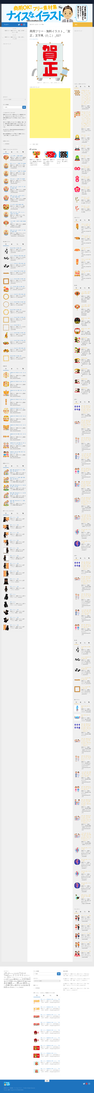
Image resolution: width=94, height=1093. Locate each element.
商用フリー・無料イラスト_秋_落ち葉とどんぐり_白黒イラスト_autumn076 (17, 251)
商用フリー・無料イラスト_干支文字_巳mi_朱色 (85, 211)
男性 (84, 407)
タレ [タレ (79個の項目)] (9, 977)
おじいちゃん (85, 440)
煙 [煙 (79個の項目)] (18, 983)
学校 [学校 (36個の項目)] (11, 981)
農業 (24, 469)
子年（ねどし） (13, 178)
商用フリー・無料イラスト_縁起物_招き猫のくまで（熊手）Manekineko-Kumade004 (85, 312)
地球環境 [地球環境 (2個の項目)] (11, 979)
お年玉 (19, 195)
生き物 (82, 897)
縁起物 (21, 155)
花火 (84, 405)
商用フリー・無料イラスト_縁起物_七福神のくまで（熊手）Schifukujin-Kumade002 (18, 226)
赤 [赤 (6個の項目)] (21, 985)
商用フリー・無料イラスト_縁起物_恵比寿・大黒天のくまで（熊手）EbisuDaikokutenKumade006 (18, 159)
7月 (82, 408)
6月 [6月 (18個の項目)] (8, 973)
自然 (20, 248)
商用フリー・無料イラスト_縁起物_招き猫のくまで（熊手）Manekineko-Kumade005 (85, 299)
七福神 (18, 155)
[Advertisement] (50, 99)
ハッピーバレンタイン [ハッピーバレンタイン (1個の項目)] (19, 977)
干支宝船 (83, 90)
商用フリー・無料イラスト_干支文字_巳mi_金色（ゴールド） (86, 202)
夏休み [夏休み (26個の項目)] (16, 979)
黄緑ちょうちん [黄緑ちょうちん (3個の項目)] (15, 987)
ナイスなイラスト (34, 39)
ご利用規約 (6, 143)
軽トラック (20, 469)
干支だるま (83, 112)
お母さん (84, 410)
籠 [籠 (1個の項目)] (27, 983)
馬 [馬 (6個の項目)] (10, 987)
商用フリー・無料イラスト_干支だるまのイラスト (86, 130)
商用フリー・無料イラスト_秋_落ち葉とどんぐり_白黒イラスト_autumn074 (17, 266)
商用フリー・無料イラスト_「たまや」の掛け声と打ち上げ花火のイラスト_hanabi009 (86, 888)
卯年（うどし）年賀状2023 (46, 999)
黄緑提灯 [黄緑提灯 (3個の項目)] (21, 987)
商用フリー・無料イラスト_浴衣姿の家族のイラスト (86, 416)
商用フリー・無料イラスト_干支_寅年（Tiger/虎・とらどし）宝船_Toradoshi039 (17, 174)
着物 (87, 405)
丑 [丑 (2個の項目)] (5, 979)
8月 (88, 408)
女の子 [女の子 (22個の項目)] (6, 981)
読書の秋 (12, 372)
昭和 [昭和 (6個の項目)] (29, 981)
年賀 (34, 144)
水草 (89, 894)
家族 (11, 471)
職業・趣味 (12, 469)
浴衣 (82, 405)
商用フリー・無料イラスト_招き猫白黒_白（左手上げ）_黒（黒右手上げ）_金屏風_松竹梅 (86, 341)
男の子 (22, 451)
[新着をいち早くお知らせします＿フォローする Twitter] (19, 25)
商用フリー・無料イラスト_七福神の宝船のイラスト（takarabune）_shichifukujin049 (18, 200)
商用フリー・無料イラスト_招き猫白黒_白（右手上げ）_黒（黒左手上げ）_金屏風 (86, 373)
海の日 (82, 706)
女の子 (11, 453)
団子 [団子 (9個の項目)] (7, 979)
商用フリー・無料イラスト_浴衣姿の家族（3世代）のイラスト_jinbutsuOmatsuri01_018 (86, 431)
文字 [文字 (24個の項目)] (22, 981)
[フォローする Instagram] (24, 25)
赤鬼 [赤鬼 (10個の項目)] (23, 985)
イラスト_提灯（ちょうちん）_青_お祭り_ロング (62, 161)
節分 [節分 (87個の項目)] (25, 983)
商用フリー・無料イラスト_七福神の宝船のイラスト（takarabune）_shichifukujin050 (18, 191)
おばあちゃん (20, 444)
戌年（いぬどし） (87, 103)
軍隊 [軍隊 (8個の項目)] (26, 985)
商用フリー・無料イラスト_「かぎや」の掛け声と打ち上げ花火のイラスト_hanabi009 (86, 535)
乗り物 (16, 469)
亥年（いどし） (84, 104)
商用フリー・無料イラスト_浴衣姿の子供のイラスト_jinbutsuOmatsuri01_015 (86, 475)
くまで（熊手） (13, 155)
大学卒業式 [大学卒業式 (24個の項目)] (26, 979)
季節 (43, 24)
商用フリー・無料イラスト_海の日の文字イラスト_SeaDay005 (86, 719)
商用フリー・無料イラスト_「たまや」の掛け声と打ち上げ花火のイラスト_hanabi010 (86, 877)
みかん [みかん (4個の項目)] (10, 975)
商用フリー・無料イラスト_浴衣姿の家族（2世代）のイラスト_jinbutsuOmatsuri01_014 (86, 491)
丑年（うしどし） (21, 212)
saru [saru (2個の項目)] (13, 973)
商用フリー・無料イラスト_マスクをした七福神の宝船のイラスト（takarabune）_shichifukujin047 (18, 235)
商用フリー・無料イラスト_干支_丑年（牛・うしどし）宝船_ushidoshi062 (17, 217)
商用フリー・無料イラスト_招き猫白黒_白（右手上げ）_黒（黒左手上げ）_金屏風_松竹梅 (86, 352)
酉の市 (18, 221)
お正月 (36, 24)
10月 (21, 372)
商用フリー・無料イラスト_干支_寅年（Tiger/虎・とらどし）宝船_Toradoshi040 (17, 167)
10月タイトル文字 (84, 224)
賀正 (37, 144)
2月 (82, 915)
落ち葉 (11, 248)
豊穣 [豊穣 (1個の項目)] (14, 985)
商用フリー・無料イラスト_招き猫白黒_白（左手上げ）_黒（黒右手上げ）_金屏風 (86, 362)
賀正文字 (32, 24)
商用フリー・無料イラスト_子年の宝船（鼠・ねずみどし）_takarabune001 (18, 182)
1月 (40, 24)
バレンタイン (85, 915)
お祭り (84, 421)
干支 (21, 163)
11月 (11, 222)
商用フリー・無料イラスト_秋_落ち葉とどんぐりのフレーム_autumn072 (17, 282)
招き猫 (86, 293)
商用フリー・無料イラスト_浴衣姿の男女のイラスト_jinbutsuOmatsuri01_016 (86, 462)
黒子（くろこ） (13, 517)
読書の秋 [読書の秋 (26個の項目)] (9, 985)
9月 (15, 372)
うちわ (82, 453)
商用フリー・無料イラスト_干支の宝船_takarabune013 (85, 107)
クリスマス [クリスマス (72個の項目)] (18, 975)
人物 (17, 442)
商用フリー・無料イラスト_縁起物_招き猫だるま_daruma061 (86, 333)
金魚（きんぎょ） (84, 894)
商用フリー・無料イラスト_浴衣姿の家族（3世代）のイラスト (86, 525)
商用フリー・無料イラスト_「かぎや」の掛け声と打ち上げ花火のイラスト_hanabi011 (86, 547)
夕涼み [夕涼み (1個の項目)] (20, 979)
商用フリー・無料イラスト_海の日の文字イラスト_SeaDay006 (86, 710)
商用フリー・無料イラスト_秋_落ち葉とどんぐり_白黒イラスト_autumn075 (17, 259)
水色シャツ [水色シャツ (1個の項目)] (14, 983)
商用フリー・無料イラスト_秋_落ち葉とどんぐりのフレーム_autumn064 (17, 320)
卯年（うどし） (54, 999)
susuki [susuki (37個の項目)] (16, 973)
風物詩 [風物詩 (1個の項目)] (8, 987)
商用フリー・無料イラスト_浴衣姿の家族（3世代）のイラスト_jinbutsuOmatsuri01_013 (86, 509)
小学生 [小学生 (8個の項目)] (15, 981)
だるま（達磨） (87, 318)
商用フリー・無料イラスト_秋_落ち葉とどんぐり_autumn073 (86, 682)
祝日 (85, 706)
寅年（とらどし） (13, 163)
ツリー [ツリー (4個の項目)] (13, 977)
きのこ (11, 286)
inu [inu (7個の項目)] (11, 973)
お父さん (85, 408)
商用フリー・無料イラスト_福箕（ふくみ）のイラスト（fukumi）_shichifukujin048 (17, 208)
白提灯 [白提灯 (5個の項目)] (21, 983)
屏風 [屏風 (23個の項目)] (19, 981)
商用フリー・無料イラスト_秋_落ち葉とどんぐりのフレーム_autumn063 (17, 328)
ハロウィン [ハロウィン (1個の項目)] (26, 977)
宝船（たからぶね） (14, 186)
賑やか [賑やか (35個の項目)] (18, 985)
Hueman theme (20, 1089)
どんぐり (12, 255)
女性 (87, 407)
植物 (18, 248)
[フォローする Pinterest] (22, 25)
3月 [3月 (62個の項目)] (5, 973)
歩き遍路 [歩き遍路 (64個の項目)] (8, 983)
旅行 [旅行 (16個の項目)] (26, 981)
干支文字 (87, 167)
